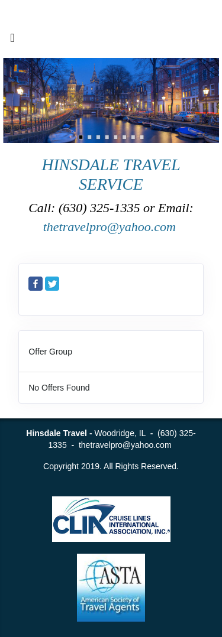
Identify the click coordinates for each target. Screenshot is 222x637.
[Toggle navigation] (12, 40)
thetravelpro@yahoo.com (111, 226)
